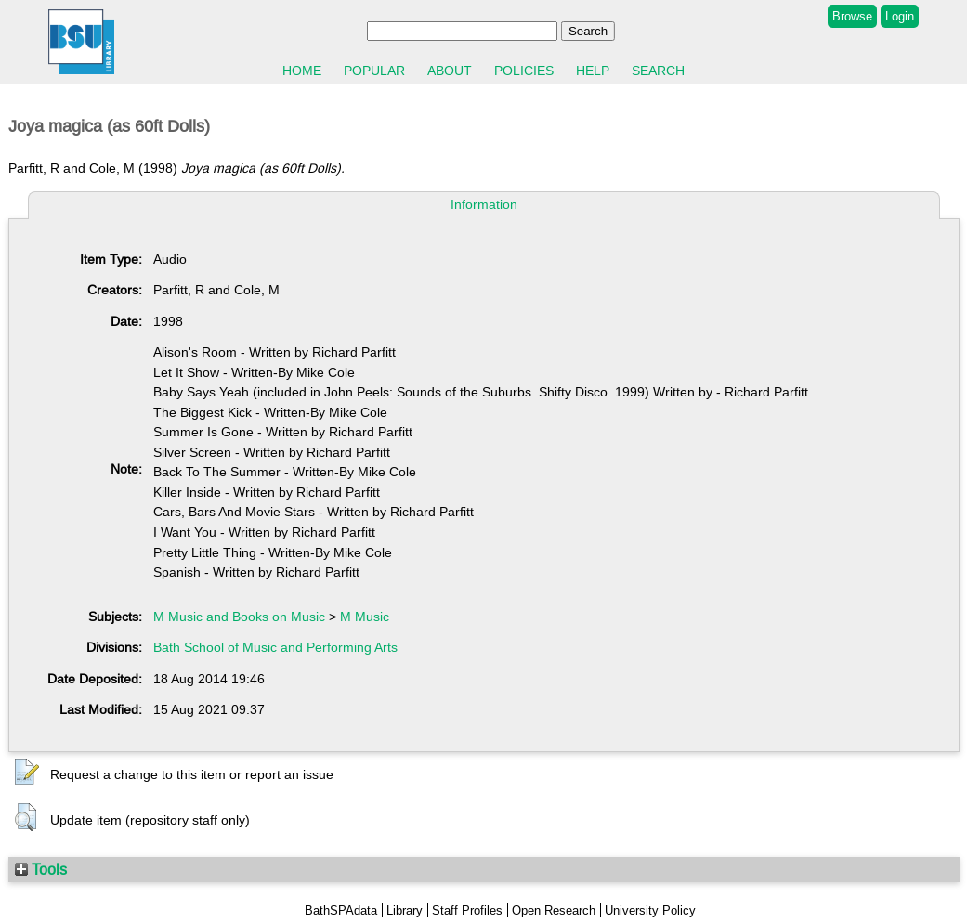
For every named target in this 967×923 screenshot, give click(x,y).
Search (658, 70)
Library (404, 910)
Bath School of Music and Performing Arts (275, 647)
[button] (27, 772)
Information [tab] (484, 204)
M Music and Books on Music (239, 616)
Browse (852, 16)
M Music (364, 616)
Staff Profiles (467, 910)
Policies (524, 70)
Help (592, 70)
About (449, 70)
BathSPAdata (341, 910)
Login (899, 16)
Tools (41, 869)
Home (301, 70)
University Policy (650, 910)
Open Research (553, 910)
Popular (374, 70)
